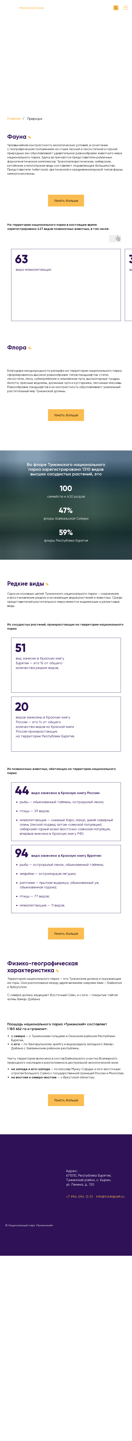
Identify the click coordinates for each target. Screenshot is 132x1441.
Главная (14, 118)
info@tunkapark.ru (110, 1196)
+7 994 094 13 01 (79, 1196)
